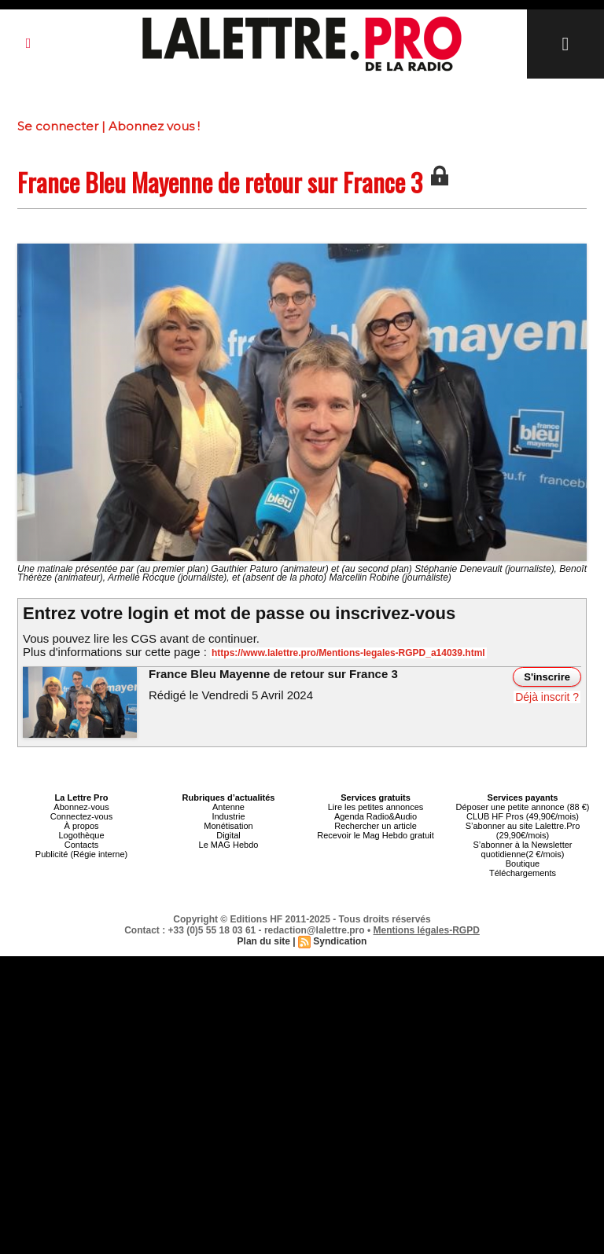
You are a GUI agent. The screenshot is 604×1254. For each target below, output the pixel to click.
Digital (228, 835)
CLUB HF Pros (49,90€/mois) (522, 816)
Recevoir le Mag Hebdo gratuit (375, 835)
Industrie (228, 816)
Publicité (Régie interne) (81, 854)
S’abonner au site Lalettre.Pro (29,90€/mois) (523, 830)
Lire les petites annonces (376, 807)
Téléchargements (522, 873)
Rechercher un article (375, 825)
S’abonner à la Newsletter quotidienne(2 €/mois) (523, 849)
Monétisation (228, 825)
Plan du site (264, 941)
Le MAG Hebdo (229, 844)
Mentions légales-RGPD (427, 930)
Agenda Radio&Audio (375, 816)
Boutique (523, 863)
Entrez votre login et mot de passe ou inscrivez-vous (239, 613)
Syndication (339, 941)
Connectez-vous (81, 816)
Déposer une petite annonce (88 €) (522, 807)
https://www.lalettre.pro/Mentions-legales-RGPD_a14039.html (348, 652)
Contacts (81, 844)
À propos (81, 825)
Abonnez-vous (81, 807)
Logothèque (81, 835)
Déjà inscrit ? (547, 697)
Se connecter (57, 126)
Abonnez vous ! (154, 126)
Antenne (228, 807)
